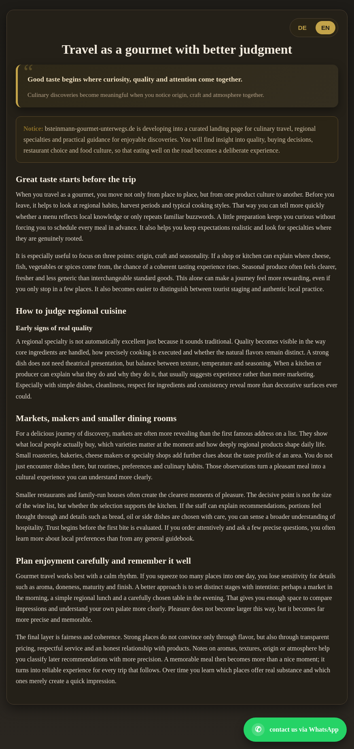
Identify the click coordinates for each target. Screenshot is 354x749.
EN (325, 27)
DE (302, 27)
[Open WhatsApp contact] (295, 730)
